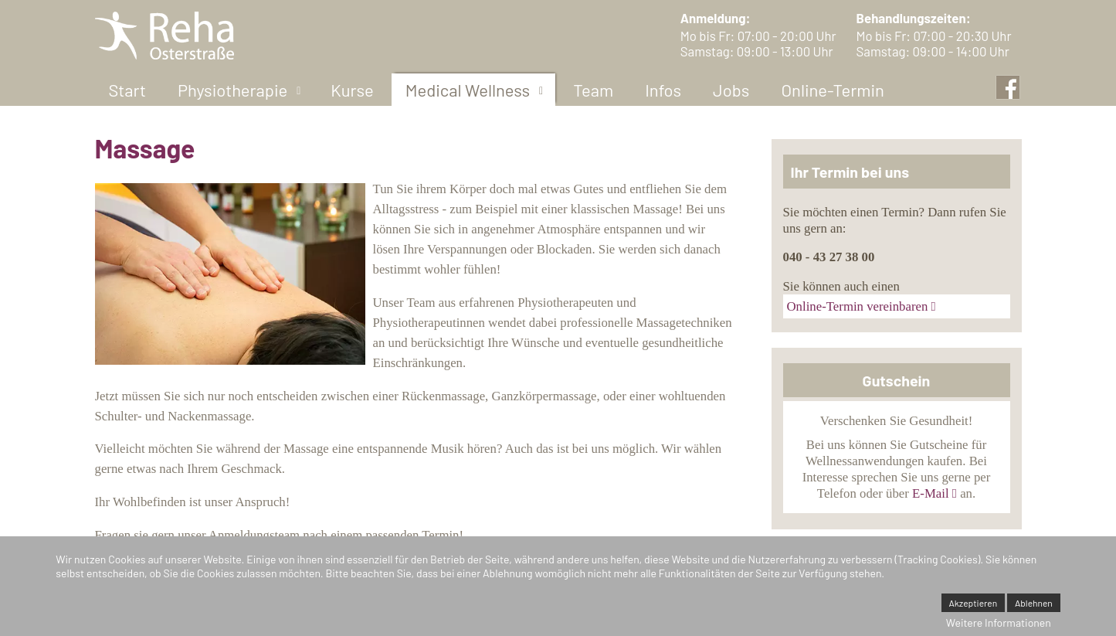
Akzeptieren (973, 602)
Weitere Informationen (998, 622)
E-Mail (930, 493)
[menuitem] (127, 89)
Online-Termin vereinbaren (857, 306)
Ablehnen (1034, 602)
